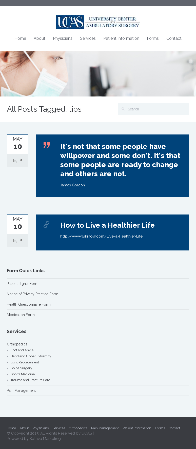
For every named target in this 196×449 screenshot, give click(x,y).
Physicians (62, 38)
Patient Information (121, 38)
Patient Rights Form (22, 284)
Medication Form (21, 315)
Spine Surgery (21, 368)
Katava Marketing (45, 438)
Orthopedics (17, 344)
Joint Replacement (25, 362)
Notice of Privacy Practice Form (32, 294)
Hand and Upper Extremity (31, 356)
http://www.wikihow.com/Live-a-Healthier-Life (101, 236)
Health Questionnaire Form (29, 304)
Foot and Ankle (22, 350)
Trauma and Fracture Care (30, 380)
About (39, 38)
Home (20, 38)
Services (88, 38)
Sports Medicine (23, 374)
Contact (174, 38)
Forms (153, 38)
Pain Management (21, 390)
